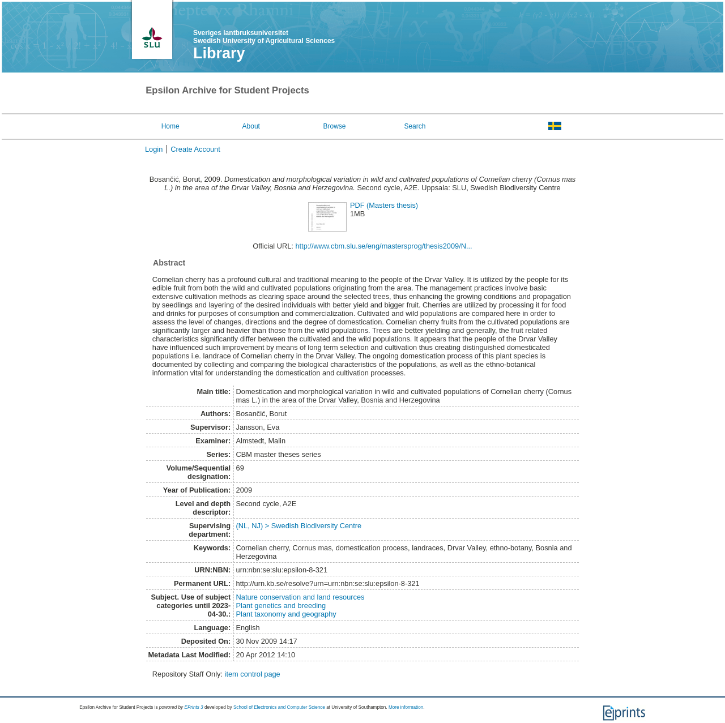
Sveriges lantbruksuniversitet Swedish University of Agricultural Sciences (264, 37)
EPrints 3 (193, 707)
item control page (252, 674)
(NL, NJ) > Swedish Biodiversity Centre (299, 525)
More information (406, 707)
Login (154, 149)
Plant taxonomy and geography (286, 614)
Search (414, 126)
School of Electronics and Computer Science (279, 707)
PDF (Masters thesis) (384, 205)
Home (170, 126)
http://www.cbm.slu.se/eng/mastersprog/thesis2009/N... (383, 246)
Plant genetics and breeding (281, 605)
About (251, 126)
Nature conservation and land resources (300, 597)
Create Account (195, 149)
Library (219, 53)
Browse (334, 126)
